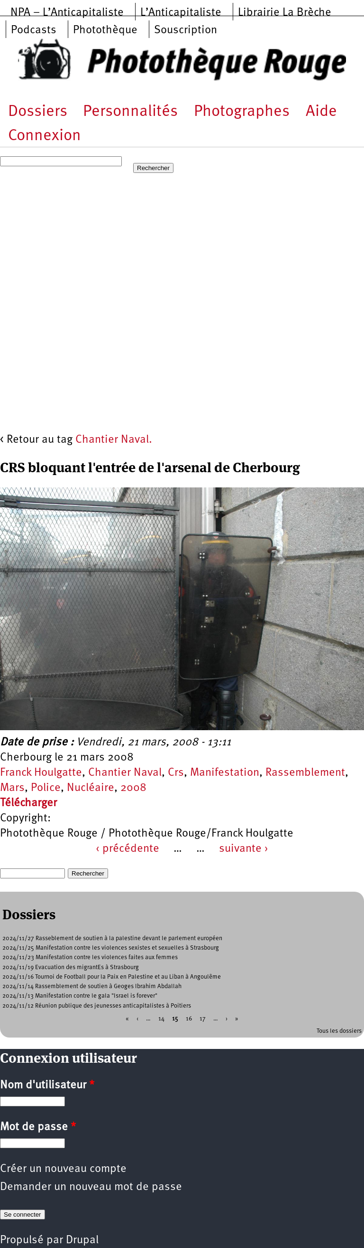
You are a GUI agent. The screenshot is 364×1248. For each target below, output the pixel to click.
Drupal (82, 1240)
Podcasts (33, 30)
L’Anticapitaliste (180, 13)
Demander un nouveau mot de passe (91, 1187)
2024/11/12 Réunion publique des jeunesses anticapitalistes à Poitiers (96, 1006)
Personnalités (130, 112)
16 (189, 1018)
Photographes (242, 112)
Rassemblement (305, 773)
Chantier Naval (125, 773)
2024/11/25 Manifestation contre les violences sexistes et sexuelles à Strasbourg (110, 948)
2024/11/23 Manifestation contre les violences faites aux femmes (90, 957)
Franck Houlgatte (41, 773)
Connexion (44, 136)
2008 (133, 788)
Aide (321, 112)
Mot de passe (38, 1127)
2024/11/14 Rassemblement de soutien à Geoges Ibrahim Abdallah (92, 986)
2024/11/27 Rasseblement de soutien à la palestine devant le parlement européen (112, 938)
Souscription (185, 30)
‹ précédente (127, 849)
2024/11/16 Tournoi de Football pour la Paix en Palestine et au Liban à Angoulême (111, 977)
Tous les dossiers (339, 1031)
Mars (12, 788)
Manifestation (224, 773)
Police (46, 788)
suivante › (243, 849)
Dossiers (37, 112)
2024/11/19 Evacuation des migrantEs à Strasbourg (70, 967)
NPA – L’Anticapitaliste (67, 13)
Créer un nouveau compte (63, 1169)
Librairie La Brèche (284, 13)
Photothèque (105, 30)
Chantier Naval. (113, 440)
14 (161, 1018)
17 (203, 1018)
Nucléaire (90, 788)
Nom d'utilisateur (47, 1085)
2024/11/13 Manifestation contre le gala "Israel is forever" (79, 996)
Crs (176, 773)
